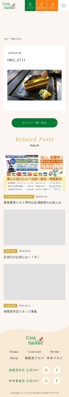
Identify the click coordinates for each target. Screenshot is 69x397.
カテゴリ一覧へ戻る (34, 122)
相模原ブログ (34, 357)
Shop (14, 357)
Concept (34, 351)
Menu (54, 351)
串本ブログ (55, 357)
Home (14, 351)
